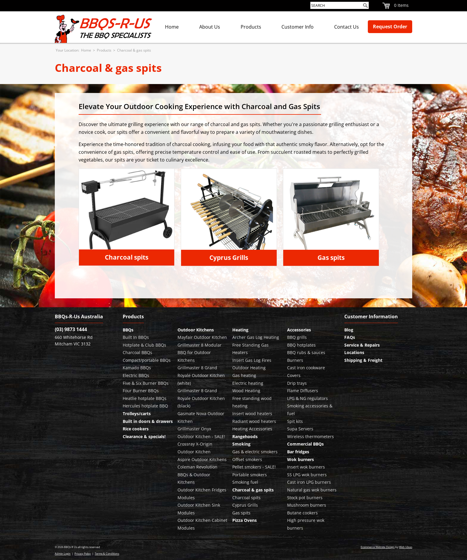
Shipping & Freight (363, 360)
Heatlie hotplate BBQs (144, 398)
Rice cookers (136, 429)
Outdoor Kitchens (196, 330)
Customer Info (297, 27)
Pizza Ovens (244, 520)
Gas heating (244, 375)
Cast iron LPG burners (309, 482)
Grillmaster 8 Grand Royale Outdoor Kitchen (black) (201, 398)
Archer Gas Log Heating (255, 337)
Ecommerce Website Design (378, 547)
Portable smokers (249, 474)
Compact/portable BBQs (147, 360)
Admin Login (63, 554)
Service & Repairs (362, 345)
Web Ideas (405, 547)
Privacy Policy (82, 554)
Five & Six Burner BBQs (146, 383)
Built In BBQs (136, 337)
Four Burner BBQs (141, 390)
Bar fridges (298, 451)
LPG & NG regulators (307, 398)
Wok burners (300, 459)
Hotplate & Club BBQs (144, 345)
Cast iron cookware (306, 367)
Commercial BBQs (305, 444)
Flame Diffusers (302, 390)
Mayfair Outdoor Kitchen (202, 337)
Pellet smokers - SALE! (254, 467)
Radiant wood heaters (254, 421)
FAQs (349, 337)
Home (172, 27)
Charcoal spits (126, 257)
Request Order (390, 26)
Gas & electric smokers (255, 451)
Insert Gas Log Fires (251, 360)
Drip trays (297, 383)
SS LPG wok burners (307, 474)
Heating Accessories (252, 429)
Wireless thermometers (310, 436)
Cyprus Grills (228, 257)
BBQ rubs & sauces (306, 352)
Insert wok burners (306, 467)
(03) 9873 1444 (71, 329)
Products (251, 27)
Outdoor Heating (249, 367)
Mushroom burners (306, 505)
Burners (295, 360)
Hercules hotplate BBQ (145, 406)
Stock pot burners (305, 497)
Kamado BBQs (137, 367)
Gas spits (331, 257)
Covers (294, 375)
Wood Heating (246, 390)
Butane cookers (302, 513)
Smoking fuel (245, 482)
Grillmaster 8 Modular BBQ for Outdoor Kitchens (200, 352)
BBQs (128, 330)
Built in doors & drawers (148, 421)
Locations (354, 352)
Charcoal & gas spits (134, 50)
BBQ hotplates (301, 345)
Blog (348, 330)
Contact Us (346, 27)
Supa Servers (300, 429)
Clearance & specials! (144, 436)
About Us (209, 27)
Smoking (241, 444)
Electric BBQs (136, 375)
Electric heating (247, 383)
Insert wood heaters (252, 413)
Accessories (299, 330)
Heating (240, 330)
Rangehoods (245, 436)
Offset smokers (247, 459)
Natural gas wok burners (312, 490)
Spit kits (295, 421)
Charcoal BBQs (137, 352)
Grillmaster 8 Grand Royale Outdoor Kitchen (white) (201, 375)
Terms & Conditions (107, 554)
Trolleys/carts (137, 413)
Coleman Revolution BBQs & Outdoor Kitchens (197, 474)
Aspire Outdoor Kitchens (202, 459)
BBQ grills (297, 337)
